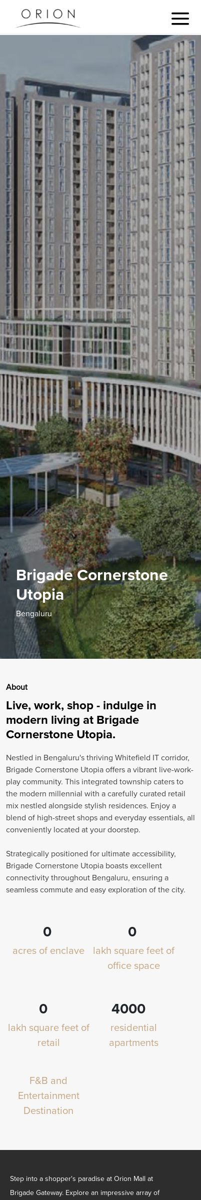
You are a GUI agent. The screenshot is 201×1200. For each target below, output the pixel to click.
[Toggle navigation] (180, 19)
